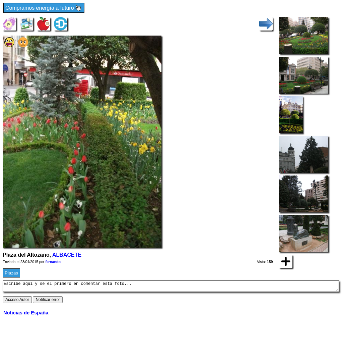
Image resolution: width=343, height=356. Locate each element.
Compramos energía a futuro (43, 8)
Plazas (11, 272)
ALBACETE (66, 255)
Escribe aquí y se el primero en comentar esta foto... (171, 287)
